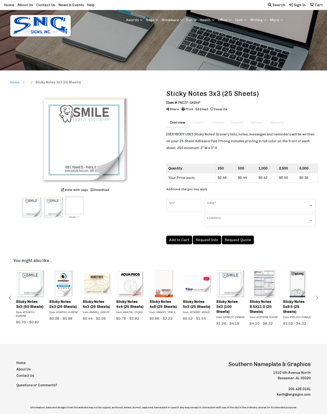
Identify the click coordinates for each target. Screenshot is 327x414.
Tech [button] (239, 20)
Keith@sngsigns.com (294, 394)
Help (91, 5)
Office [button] (222, 20)
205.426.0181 (299, 389)
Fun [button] (189, 20)
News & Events (71, 5)
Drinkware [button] (170, 20)
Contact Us (45, 5)
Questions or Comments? (36, 385)
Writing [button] (256, 20)
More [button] (274, 20)
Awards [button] (132, 20)
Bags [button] (150, 20)
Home (9, 5)
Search (276, 5)
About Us (25, 5)
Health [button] (205, 20)
